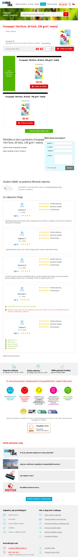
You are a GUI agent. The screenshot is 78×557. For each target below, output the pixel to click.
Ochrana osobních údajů (53, 528)
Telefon (50, 151)
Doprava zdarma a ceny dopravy (55, 519)
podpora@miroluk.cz (18, 548)
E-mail (49, 147)
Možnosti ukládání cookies (53, 532)
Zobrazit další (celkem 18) (39, 131)
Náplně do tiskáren (21, 4)
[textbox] (42, 14)
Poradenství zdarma (51, 536)
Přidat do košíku (64, 49)
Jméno (49, 143)
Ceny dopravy (46, 43)
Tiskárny (36, 4)
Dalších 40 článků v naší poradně (39, 499)
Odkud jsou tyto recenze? (11, 356)
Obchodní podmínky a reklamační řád (57, 523)
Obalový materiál (52, 4)
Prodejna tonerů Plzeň (52, 552)
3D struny (30, 4)
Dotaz (49, 155)
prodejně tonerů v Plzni (54, 187)
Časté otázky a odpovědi (53, 515)
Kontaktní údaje (50, 548)
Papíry (43, 4)
